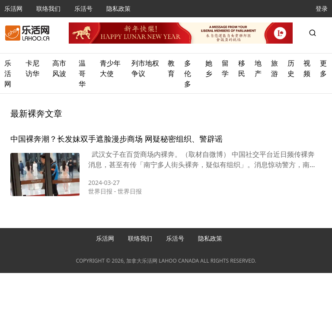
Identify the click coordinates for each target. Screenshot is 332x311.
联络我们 (48, 8)
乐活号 (83, 8)
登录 (322, 8)
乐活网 (13, 8)
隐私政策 (118, 8)
